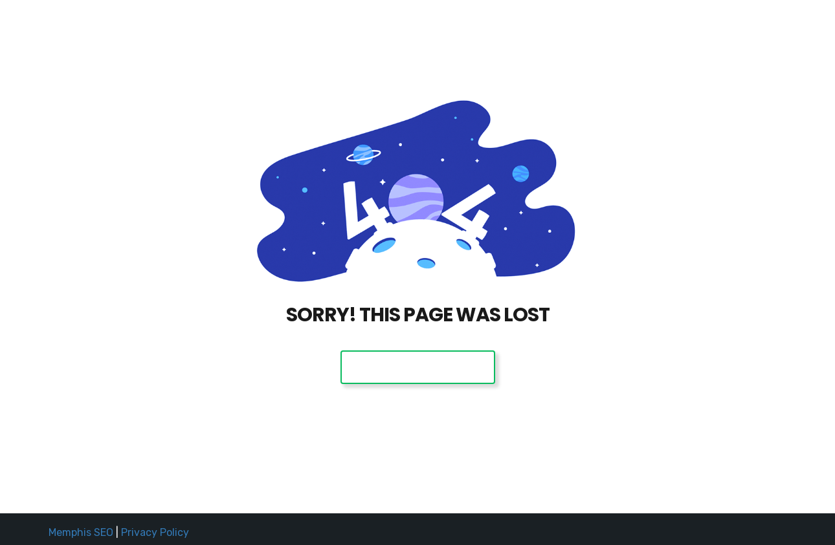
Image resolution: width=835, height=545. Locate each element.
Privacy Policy (155, 532)
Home (573, 28)
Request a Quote (642, 28)
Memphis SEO (81, 532)
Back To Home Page (417, 367)
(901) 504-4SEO (731, 28)
